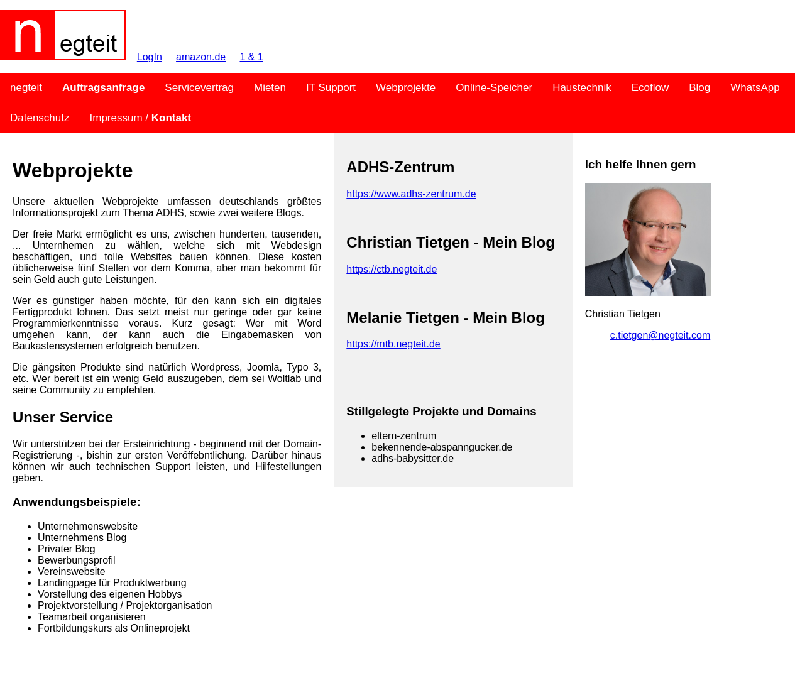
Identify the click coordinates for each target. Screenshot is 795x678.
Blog (699, 88)
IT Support (331, 88)
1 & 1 (251, 57)
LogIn (149, 57)
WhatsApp (754, 88)
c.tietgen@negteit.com (660, 335)
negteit (26, 88)
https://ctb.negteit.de (391, 269)
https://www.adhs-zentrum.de (411, 194)
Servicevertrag (199, 88)
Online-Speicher (494, 88)
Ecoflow (650, 88)
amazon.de (201, 57)
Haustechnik (581, 88)
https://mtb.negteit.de (393, 344)
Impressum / (141, 118)
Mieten (270, 88)
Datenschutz (40, 118)
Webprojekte (406, 88)
